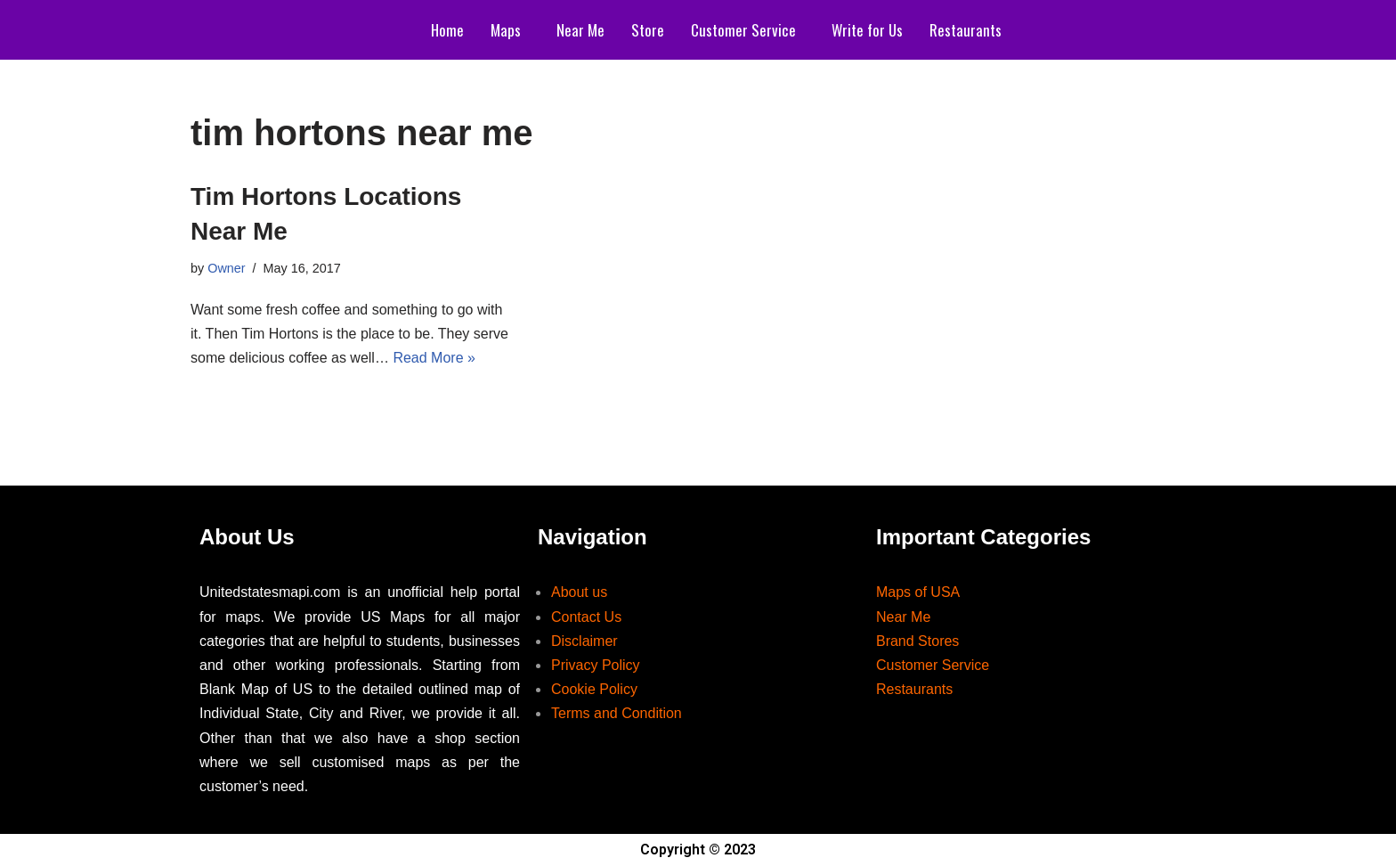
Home (447, 30)
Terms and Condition (616, 713)
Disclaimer (584, 641)
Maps (506, 30)
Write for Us (867, 30)
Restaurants (965, 30)
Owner (226, 268)
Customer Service (743, 30)
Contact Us (586, 617)
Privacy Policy (595, 665)
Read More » (434, 357)
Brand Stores (917, 641)
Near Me (580, 30)
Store (647, 30)
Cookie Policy (594, 689)
